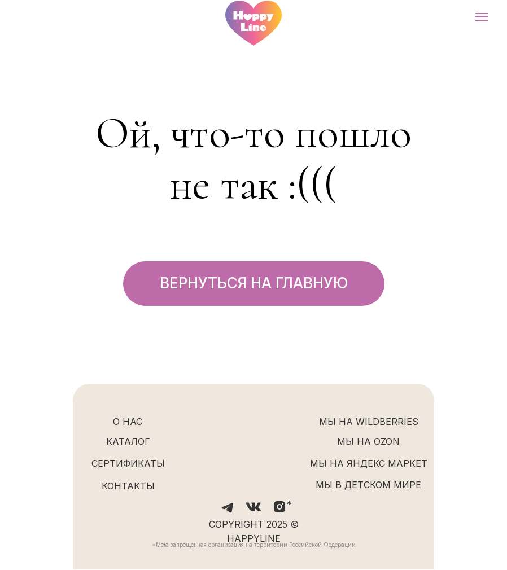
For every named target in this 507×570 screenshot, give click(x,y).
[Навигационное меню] (481, 17)
